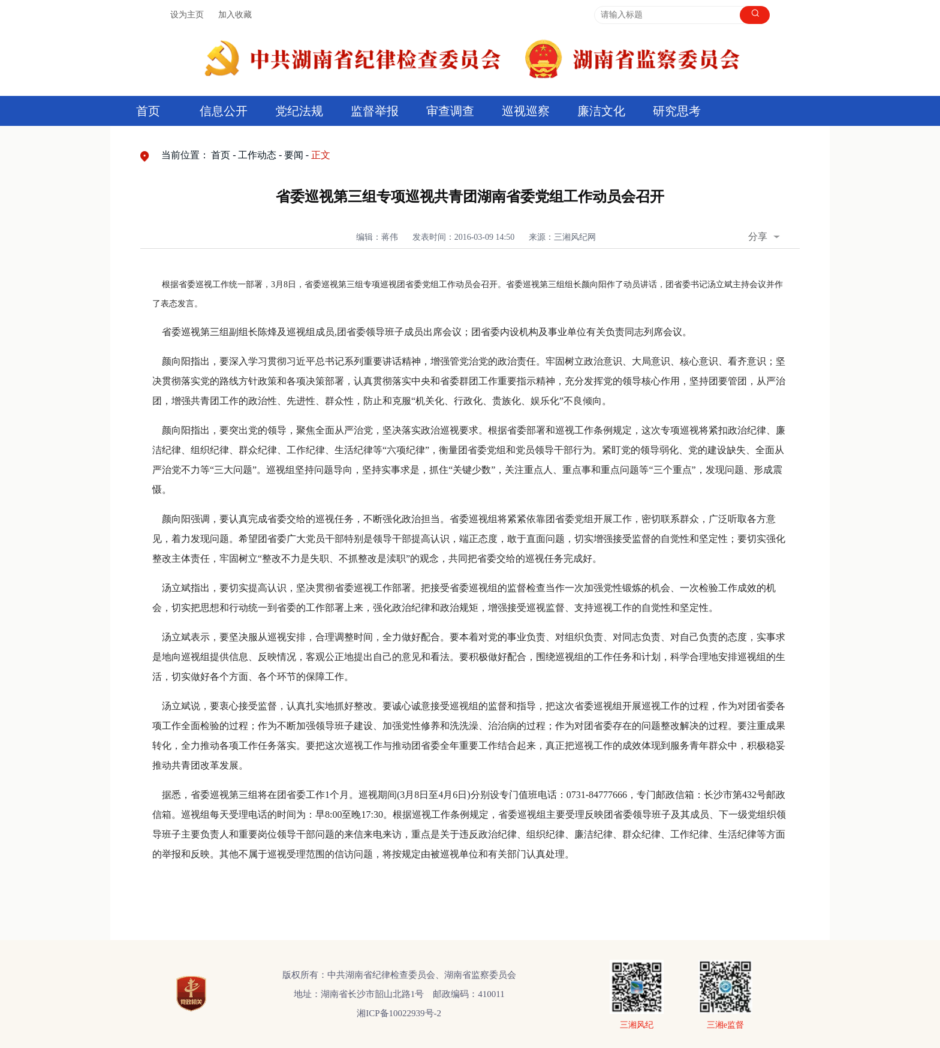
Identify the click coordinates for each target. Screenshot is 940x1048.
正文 (320, 155)
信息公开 (224, 111)
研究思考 (677, 111)
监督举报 (375, 111)
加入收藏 (235, 14)
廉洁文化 (601, 111)
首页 (148, 111)
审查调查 (450, 111)
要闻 (293, 155)
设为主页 (187, 14)
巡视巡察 (526, 111)
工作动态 (257, 155)
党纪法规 (299, 111)
